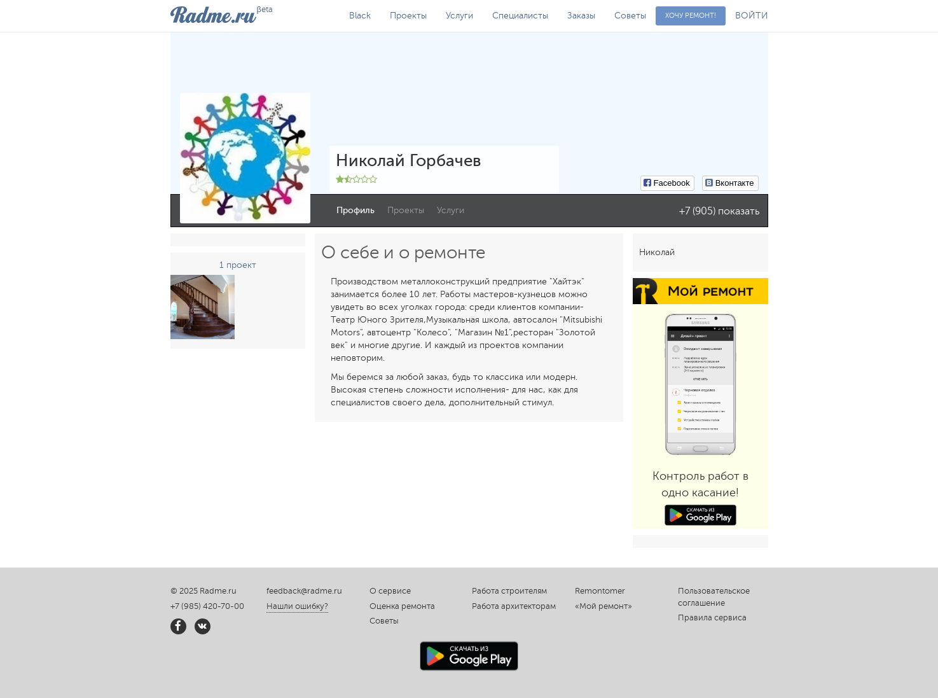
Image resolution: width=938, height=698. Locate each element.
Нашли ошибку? (297, 606)
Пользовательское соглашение (714, 597)
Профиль (355, 210)
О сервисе (390, 591)
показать (738, 211)
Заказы (581, 15)
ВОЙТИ (751, 15)
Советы (630, 15)
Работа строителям (509, 591)
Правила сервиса (712, 617)
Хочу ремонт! (690, 15)
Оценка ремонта (402, 606)
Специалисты (520, 15)
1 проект (237, 265)
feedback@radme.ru (304, 591)
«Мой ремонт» (603, 606)
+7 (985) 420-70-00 (207, 606)
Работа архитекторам (514, 606)
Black (360, 15)
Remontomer (600, 591)
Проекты (408, 15)
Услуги (459, 15)
